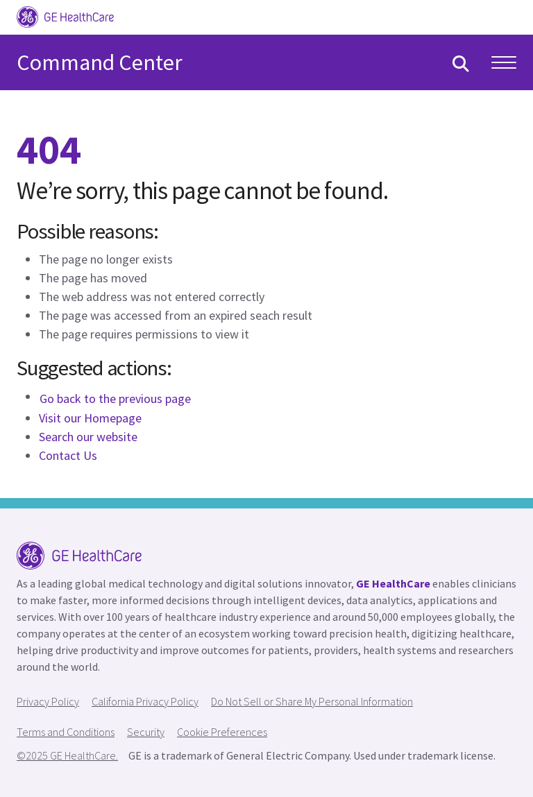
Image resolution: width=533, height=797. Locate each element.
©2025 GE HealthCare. (67, 755)
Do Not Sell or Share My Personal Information (312, 701)
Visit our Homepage (90, 418)
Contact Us (68, 455)
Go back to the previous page (115, 398)
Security (145, 732)
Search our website (88, 437)
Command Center (100, 62)
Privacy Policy (48, 701)
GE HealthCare (393, 583)
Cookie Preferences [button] (222, 732)
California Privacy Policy (145, 701)
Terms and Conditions (66, 732)
